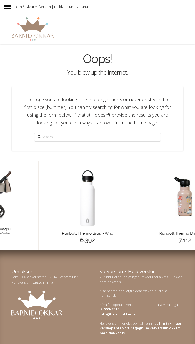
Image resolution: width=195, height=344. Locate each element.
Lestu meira (43, 282)
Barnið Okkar (24, 6)
